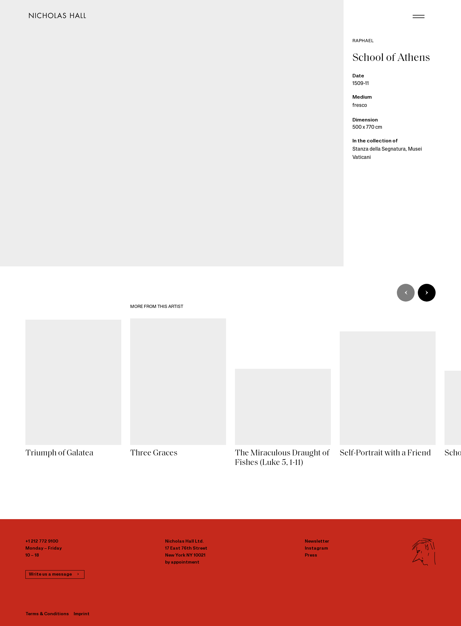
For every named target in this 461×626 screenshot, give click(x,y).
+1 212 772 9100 (41, 541)
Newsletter (317, 541)
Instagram (316, 548)
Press (311, 555)
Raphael (363, 41)
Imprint (82, 614)
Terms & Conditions (47, 614)
